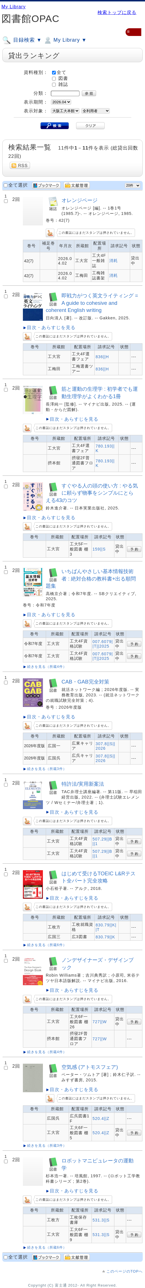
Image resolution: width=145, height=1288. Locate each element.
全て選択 (18, 185)
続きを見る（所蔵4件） (47, 667)
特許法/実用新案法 (82, 784)
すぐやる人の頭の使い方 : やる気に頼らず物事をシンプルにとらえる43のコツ (92, 493)
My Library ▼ (65, 40)
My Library (13, 6)
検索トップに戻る (117, 12)
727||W (100, 1021)
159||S (99, 549)
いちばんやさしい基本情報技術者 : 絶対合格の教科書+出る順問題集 (91, 578)
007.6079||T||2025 (103, 643)
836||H (102, 356)
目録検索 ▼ (22, 40)
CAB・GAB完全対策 (85, 682)
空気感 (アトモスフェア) (89, 1067)
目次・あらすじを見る (51, 327)
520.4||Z (101, 1118)
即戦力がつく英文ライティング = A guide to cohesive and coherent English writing (92, 303)
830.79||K (105, 937)
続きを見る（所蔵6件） (47, 945)
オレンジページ (79, 200)
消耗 (113, 260)
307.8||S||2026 (105, 746)
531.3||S (101, 1220)
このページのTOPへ (124, 1271)
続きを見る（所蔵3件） (47, 769)
